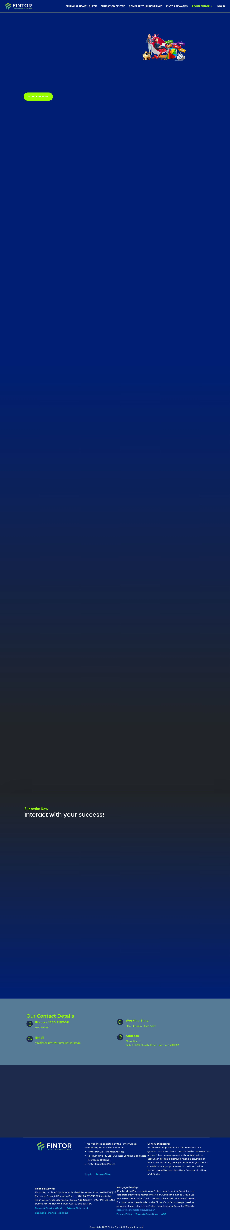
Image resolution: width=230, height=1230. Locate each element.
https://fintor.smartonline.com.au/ (135, 1206)
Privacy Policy (124, 1211)
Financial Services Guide (49, 1205)
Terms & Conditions (147, 1211)
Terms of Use (103, 1171)
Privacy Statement (77, 1205)
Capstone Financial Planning (51, 1209)
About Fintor (201, 6)
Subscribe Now (38, 96)
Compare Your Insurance (145, 6)
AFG (163, 1211)
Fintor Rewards (177, 6)
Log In (221, 6)
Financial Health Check (81, 6)
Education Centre (113, 6)
